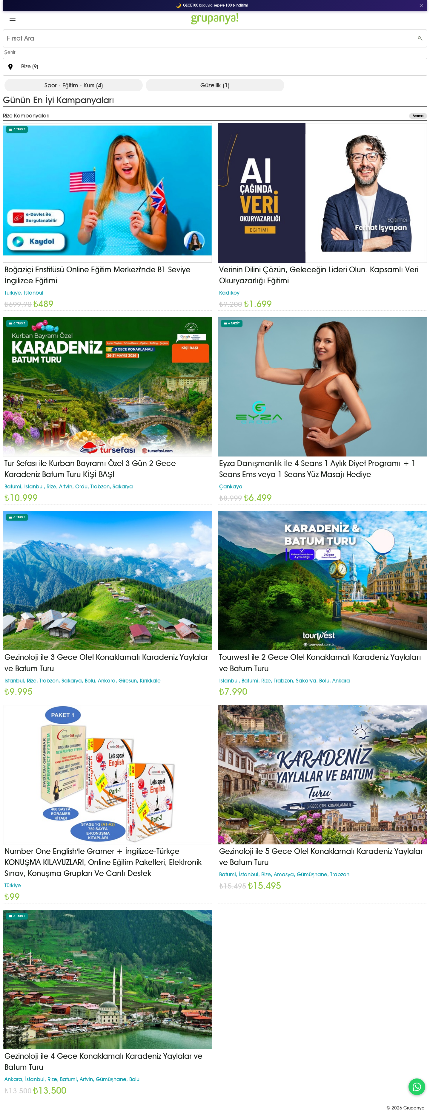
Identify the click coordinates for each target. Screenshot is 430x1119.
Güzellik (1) (215, 85)
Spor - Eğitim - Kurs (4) (73, 85)
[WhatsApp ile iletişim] (416, 1086)
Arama (418, 116)
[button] (13, 19)
